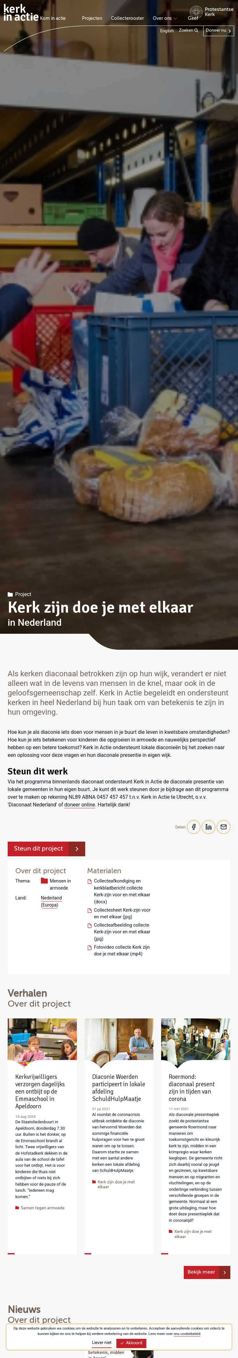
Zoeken (188, 30)
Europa (49, 905)
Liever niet (102, 1343)
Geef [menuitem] (193, 18)
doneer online (79, 805)
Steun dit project (38, 849)
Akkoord (131, 1343)
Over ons (164, 18)
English (167, 31)
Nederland (51, 899)
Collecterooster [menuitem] (127, 18)
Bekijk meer (201, 1273)
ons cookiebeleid (187, 1334)
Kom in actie (55, 18)
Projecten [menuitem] (92, 18)
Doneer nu (216, 30)
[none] (56, 19)
